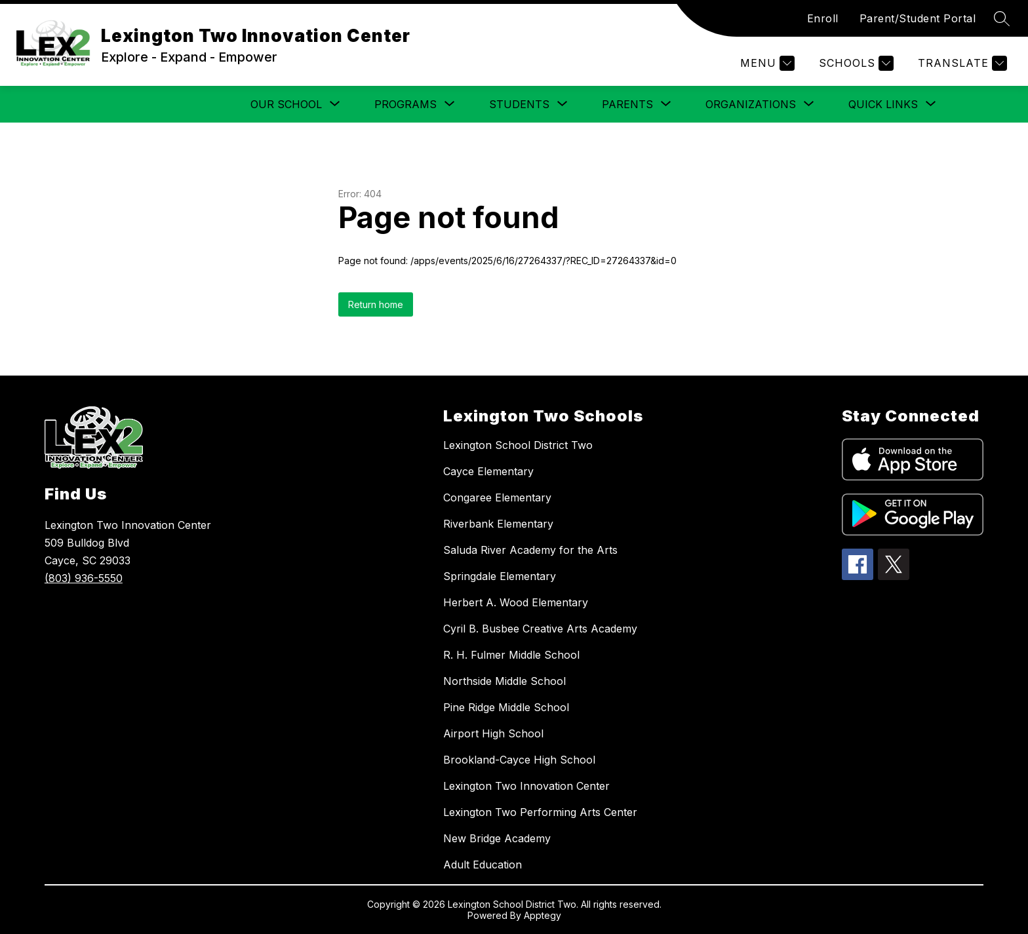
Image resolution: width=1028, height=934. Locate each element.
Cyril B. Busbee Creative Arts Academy (540, 628)
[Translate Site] (961, 63)
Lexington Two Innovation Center (526, 785)
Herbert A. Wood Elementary (515, 602)
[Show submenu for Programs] (405, 104)
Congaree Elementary (497, 497)
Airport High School (493, 733)
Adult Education (482, 864)
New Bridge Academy (497, 838)
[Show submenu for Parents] (627, 104)
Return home (375, 304)
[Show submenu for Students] (519, 104)
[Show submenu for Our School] (286, 104)
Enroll (823, 18)
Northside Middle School (504, 681)
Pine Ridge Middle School (506, 707)
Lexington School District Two (518, 445)
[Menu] (766, 63)
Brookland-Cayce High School (519, 759)
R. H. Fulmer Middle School (511, 654)
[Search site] (1002, 18)
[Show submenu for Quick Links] (883, 104)
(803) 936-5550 (84, 578)
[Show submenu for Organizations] (750, 104)
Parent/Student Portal (918, 18)
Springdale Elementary (499, 576)
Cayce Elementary (488, 471)
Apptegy (542, 915)
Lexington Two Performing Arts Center (540, 812)
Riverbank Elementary (498, 523)
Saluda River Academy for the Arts (530, 549)
